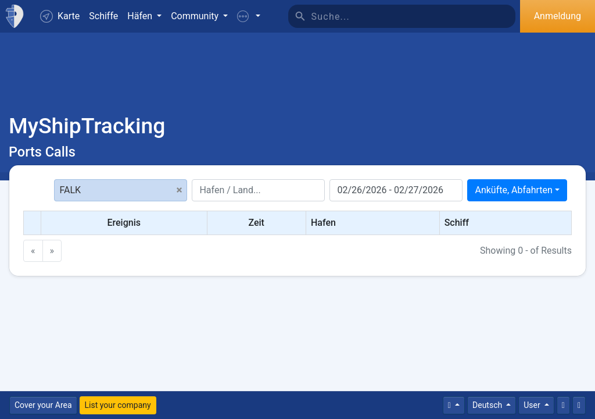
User (533, 405)
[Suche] (413, 16)
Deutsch (488, 405)
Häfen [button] (141, 16)
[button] (248, 16)
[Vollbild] (579, 405)
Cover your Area (43, 405)
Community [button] (196, 16)
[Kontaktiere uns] (563, 405)
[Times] (454, 405)
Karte (60, 16)
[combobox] (517, 190)
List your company (118, 405)
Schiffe (103, 16)
